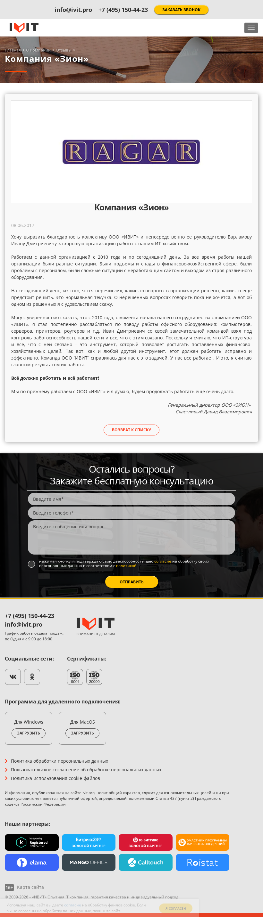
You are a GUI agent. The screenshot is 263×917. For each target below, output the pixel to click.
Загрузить (28, 733)
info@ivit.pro (73, 9)
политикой (126, 565)
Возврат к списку (131, 430)
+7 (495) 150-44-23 (123, 9)
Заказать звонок (181, 9)
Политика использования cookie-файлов (55, 778)
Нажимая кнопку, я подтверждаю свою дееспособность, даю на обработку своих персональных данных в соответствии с (124, 563)
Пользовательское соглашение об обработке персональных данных (86, 770)
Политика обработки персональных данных (59, 761)
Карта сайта (30, 887)
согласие (162, 561)
